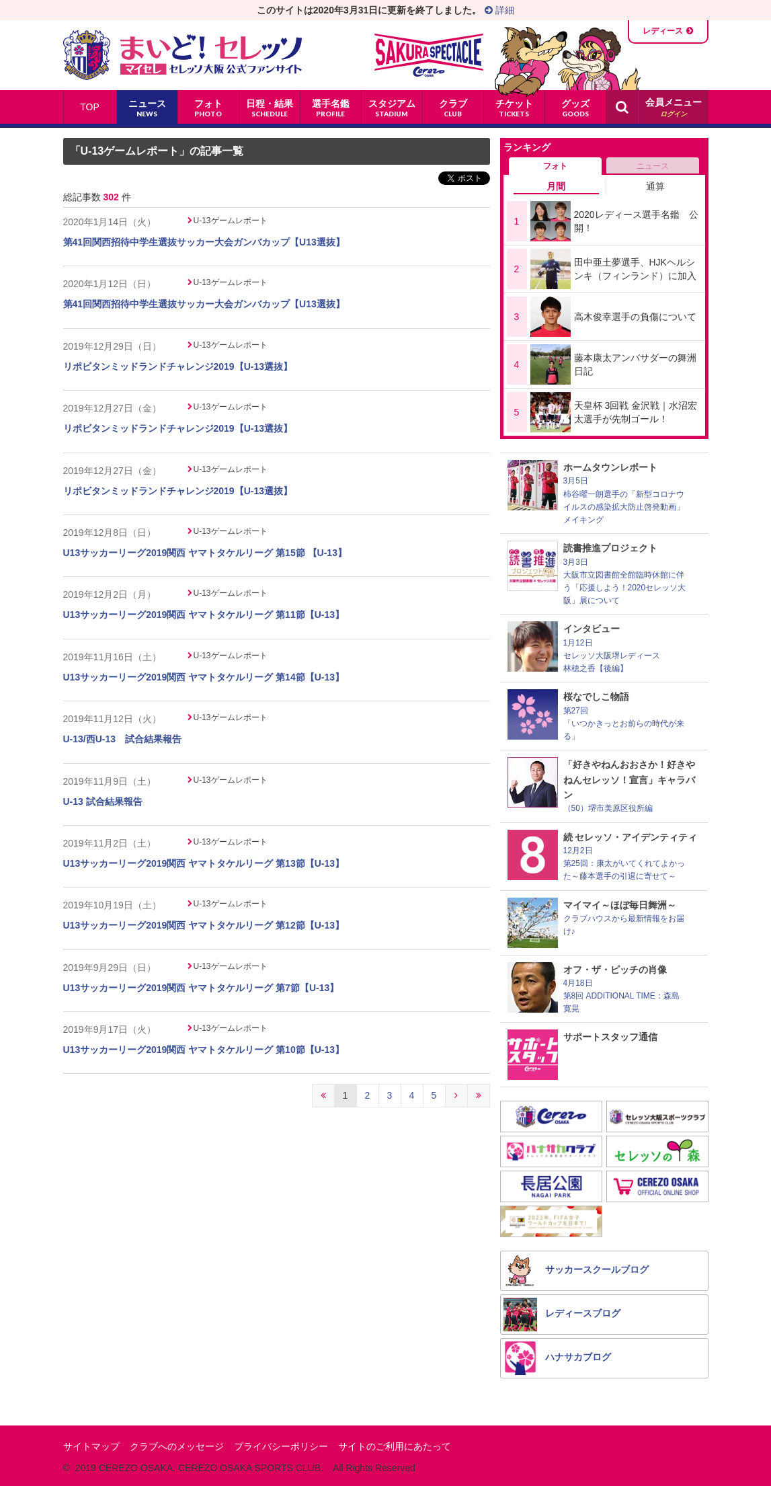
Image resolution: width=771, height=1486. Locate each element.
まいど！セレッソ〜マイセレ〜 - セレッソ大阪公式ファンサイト (182, 55)
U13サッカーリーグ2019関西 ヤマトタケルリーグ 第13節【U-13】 (204, 863)
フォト (555, 166)
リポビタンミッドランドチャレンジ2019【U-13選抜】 (178, 366)
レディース (663, 31)
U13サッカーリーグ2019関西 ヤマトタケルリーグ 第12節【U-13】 (204, 925)
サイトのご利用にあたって (394, 1446)
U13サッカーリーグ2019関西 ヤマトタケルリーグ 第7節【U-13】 (201, 987)
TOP (89, 107)
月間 (555, 186)
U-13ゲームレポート (231, 220)
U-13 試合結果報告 (103, 801)
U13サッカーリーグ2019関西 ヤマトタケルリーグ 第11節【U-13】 (204, 614)
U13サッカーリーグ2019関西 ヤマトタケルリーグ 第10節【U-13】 (204, 1049)
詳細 (499, 10)
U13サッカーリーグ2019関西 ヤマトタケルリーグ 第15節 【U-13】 (205, 552)
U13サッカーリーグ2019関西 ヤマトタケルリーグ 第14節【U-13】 (204, 677)
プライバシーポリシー (281, 1446)
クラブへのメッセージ (177, 1446)
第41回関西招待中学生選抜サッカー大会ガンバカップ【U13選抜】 (204, 242)
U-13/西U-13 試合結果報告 (122, 739)
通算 (655, 186)
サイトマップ (91, 1446)
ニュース (653, 166)
